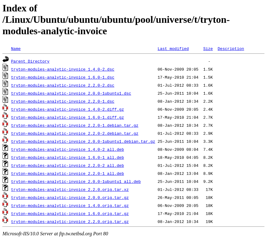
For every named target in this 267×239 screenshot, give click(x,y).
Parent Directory (30, 61)
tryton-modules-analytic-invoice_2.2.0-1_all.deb (67, 173)
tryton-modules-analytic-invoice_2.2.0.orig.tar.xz (70, 189)
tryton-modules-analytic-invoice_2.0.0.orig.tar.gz (70, 197)
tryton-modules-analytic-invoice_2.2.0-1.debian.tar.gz (74, 125)
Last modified (173, 48)
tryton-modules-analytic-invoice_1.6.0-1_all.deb (67, 157)
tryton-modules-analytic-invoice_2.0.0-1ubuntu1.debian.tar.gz (83, 141)
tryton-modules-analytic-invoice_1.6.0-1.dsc (62, 77)
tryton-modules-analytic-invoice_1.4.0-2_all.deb (67, 149)
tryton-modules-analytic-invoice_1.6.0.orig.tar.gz (70, 213)
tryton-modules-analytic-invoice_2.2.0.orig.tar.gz (70, 221)
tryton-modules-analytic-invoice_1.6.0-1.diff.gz (67, 117)
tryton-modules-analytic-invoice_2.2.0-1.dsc (62, 101)
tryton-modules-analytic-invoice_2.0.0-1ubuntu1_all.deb (76, 181)
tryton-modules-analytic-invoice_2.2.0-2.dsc (62, 85)
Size (208, 48)
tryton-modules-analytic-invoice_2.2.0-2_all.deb (67, 165)
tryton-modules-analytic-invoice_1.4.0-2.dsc (62, 69)
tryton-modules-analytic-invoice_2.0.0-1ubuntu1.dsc (71, 93)
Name (16, 48)
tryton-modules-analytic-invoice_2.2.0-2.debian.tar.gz (74, 133)
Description (231, 48)
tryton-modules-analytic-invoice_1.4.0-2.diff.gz (67, 109)
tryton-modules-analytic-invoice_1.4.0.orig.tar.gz (70, 205)
